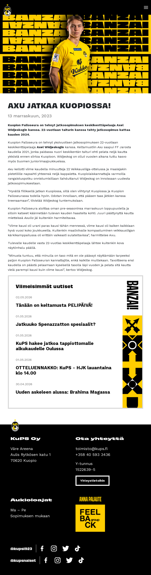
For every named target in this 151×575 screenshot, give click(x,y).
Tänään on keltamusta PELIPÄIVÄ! (54, 305)
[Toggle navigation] (146, 7)
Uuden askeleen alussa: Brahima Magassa (63, 392)
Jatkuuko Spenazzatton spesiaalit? (56, 324)
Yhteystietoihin (92, 480)
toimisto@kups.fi (92, 448)
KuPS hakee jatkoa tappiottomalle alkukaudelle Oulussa (55, 346)
